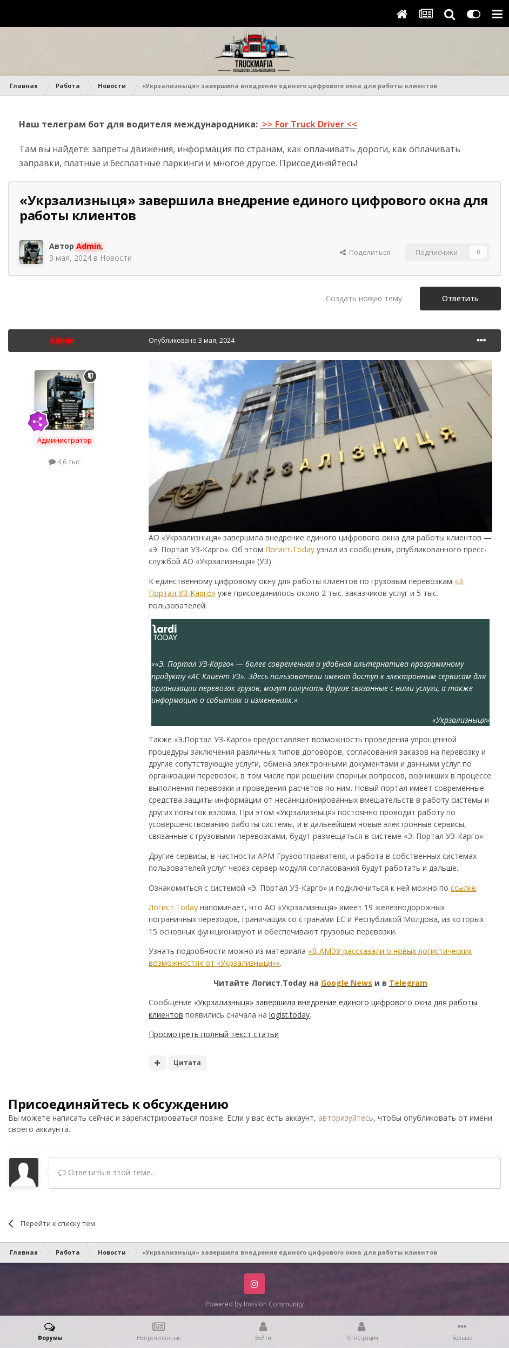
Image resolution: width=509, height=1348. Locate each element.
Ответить (460, 298)
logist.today (289, 1015)
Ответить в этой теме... (107, 1172)
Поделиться (365, 252)
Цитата (187, 1062)
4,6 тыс (65, 461)
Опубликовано (192, 340)
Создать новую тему (364, 298)
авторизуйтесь (345, 1118)
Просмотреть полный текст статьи (214, 1034)
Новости (116, 258)
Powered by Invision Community (254, 1304)
